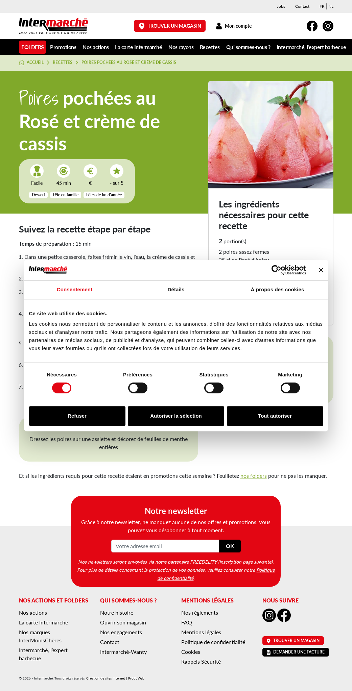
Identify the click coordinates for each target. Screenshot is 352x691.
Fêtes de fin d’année (104, 195)
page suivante (257, 561)
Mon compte (234, 25)
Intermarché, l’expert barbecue (311, 47)
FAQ (186, 622)
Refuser (77, 416)
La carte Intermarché (138, 47)
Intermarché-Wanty (123, 652)
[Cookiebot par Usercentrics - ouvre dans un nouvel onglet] (276, 270)
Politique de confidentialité (213, 642)
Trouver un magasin (169, 25)
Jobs (281, 6)
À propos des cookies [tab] (277, 289)
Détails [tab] (176, 289)
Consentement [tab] (74, 289)
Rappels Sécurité (201, 661)
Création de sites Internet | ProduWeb (115, 678)
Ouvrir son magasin (123, 622)
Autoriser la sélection (176, 416)
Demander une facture (296, 652)
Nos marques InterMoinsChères (40, 636)
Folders (32, 47)
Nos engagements (121, 632)
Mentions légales (201, 632)
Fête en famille (65, 195)
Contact (302, 6)
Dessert (38, 195)
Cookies (190, 652)
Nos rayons (180, 47)
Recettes (210, 47)
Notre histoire (116, 612)
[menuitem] (322, 6)
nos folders (253, 475)
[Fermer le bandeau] (321, 270)
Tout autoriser (275, 416)
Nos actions (96, 47)
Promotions (63, 47)
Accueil (31, 62)
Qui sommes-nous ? (248, 47)
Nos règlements (199, 612)
